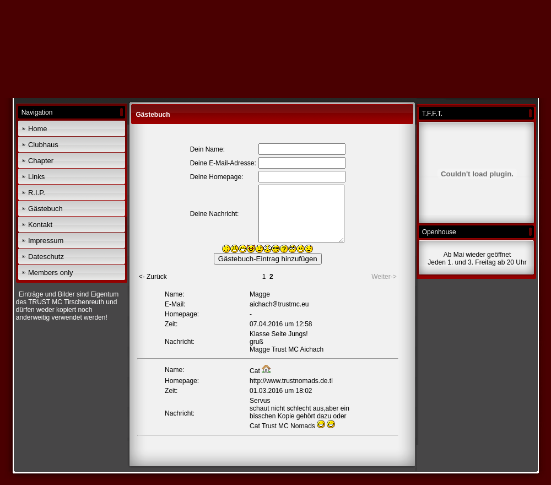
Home (37, 129)
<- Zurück (153, 277)
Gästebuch (45, 208)
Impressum (45, 240)
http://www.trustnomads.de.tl (291, 381)
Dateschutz (46, 256)
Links (36, 177)
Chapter (40, 161)
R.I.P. (36, 192)
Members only (50, 272)
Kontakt (40, 224)
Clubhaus (43, 145)
